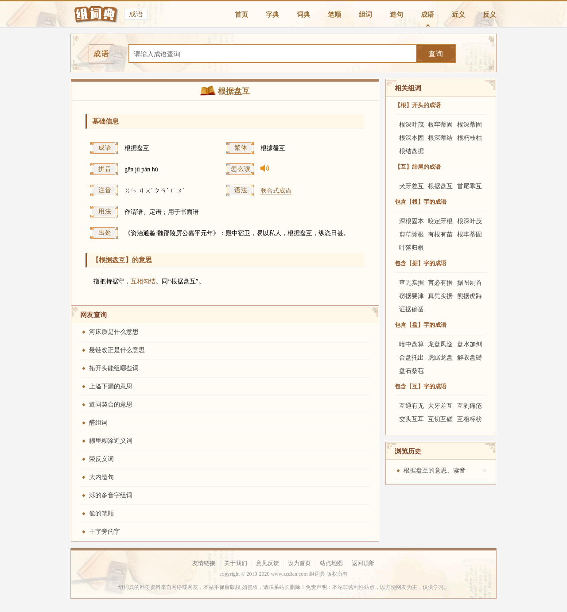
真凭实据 (440, 296)
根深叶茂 (411, 124)
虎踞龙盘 (440, 357)
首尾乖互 (469, 186)
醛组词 (98, 422)
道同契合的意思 (110, 404)
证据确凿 (411, 309)
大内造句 (101, 477)
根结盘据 (411, 151)
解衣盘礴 (469, 357)
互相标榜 (469, 419)
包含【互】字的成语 (421, 386)
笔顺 (334, 14)
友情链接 (203, 563)
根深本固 (411, 138)
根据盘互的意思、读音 (435, 470)
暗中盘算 (411, 344)
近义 (458, 14)
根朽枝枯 (469, 138)
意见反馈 (267, 563)
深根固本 (411, 221)
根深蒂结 (440, 138)
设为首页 (299, 563)
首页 (241, 14)
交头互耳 (411, 419)
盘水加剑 (469, 344)
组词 (365, 14)
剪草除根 (411, 234)
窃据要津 (411, 296)
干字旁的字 (104, 531)
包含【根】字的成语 (421, 201)
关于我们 (235, 563)
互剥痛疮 (469, 406)
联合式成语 (275, 190)
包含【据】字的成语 (421, 263)
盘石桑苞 (411, 371)
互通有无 (411, 406)
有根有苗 (440, 234)
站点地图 (331, 563)
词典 (303, 14)
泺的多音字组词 (110, 495)
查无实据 (411, 282)
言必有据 (440, 282)
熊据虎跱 (469, 296)
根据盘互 (440, 186)
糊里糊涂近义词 (110, 441)
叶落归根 (411, 247)
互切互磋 (440, 419)
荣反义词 (101, 459)
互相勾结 (143, 281)
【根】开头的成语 (418, 105)
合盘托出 (411, 357)
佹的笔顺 (101, 513)
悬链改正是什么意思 (117, 350)
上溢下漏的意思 (110, 386)
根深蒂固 (469, 124)
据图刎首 (469, 282)
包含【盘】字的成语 (421, 324)
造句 (396, 14)
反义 (489, 14)
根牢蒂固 (440, 124)
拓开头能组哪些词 (114, 368)
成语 (427, 14)
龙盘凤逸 (440, 344)
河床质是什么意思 (114, 332)
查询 (435, 54)
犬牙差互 (411, 186)
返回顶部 (363, 563)
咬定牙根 (440, 221)
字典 (272, 14)
